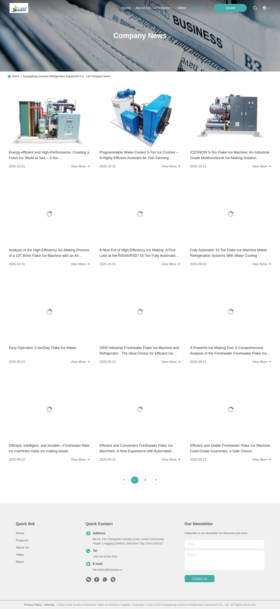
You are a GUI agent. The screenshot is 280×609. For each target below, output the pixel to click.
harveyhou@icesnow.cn (107, 569)
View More (80, 166)
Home (126, 8)
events (198, 8)
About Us (22, 547)
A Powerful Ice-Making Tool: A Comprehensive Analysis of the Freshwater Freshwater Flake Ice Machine (228, 351)
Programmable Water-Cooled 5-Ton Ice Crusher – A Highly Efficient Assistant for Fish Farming (139, 155)
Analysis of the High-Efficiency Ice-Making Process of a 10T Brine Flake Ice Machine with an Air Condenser (49, 253)
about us (143, 8)
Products (22, 540)
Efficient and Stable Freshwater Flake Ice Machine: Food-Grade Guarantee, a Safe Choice (230, 448)
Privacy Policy (32, 604)
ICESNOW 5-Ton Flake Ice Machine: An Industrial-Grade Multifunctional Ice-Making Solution (230, 155)
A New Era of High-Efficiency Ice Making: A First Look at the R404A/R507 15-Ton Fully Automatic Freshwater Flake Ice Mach (138, 253)
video (181, 8)
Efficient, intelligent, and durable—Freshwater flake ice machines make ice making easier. (49, 448)
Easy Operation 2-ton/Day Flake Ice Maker (42, 348)
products (164, 8)
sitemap (49, 604)
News (20, 562)
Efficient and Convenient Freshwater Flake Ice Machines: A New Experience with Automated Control (136, 449)
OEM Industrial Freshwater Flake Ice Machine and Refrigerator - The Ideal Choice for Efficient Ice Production (139, 351)
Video (20, 554)
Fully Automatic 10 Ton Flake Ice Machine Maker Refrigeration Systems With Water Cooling (228, 253)
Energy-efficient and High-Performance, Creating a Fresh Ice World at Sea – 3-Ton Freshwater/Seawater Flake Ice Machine (49, 155)
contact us (199, 578)
